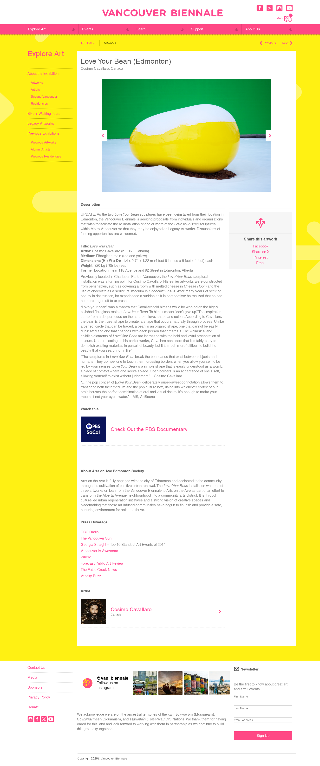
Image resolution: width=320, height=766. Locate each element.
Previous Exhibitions (43, 133)
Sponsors (35, 687)
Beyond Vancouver (44, 96)
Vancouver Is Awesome (99, 551)
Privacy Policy (38, 697)
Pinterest (261, 257)
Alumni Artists (41, 149)
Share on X (260, 252)
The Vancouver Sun (96, 538)
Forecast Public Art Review (102, 563)
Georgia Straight (93, 544)
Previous (268, 43)
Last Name (241, 708)
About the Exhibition (43, 73)
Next (287, 43)
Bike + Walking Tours (43, 113)
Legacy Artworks (40, 123)
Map (284, 18)
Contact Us (36, 667)
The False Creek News (99, 570)
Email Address (243, 720)
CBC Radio (89, 532)
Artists (35, 89)
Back (87, 43)
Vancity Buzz (91, 576)
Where (86, 557)
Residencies (39, 103)
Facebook (260, 246)
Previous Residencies (46, 156)
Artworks (37, 82)
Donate (33, 707)
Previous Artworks (43, 142)
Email (260, 263)
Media (32, 677)
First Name (241, 696)
